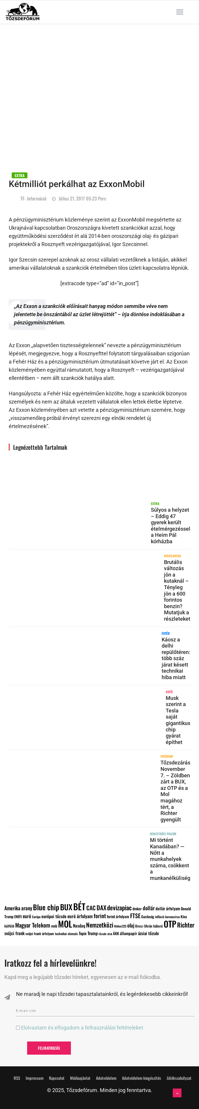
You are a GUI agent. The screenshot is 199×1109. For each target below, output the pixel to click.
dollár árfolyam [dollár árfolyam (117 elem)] (168, 908)
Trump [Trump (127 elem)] (93, 933)
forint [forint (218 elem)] (100, 915)
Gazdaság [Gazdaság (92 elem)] (147, 916)
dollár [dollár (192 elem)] (149, 908)
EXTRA (20, 175)
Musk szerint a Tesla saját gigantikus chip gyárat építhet (178, 720)
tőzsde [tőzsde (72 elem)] (103, 933)
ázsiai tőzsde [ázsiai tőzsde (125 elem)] (148, 933)
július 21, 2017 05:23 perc (79, 198)
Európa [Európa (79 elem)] (36, 916)
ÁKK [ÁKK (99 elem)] (116, 933)
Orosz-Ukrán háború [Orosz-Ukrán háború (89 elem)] (149, 926)
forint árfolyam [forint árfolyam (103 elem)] (118, 916)
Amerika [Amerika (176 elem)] (12, 908)
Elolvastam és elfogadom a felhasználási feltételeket (82, 1028)
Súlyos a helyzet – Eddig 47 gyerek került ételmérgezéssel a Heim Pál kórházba (170, 525)
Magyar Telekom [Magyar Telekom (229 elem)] (32, 925)
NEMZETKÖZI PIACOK (163, 833)
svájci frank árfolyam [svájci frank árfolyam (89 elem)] (39, 933)
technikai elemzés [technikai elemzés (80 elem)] (66, 933)
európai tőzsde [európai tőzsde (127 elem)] (54, 916)
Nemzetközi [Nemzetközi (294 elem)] (99, 924)
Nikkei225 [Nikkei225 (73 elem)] (120, 926)
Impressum (34, 1078)
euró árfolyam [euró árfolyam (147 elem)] (80, 916)
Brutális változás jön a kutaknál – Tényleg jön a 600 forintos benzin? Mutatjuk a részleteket (177, 590)
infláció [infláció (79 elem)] (159, 916)
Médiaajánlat (80, 1078)
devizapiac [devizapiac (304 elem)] (119, 907)
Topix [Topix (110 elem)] (83, 933)
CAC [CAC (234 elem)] (91, 908)
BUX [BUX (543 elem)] (66, 906)
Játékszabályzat (179, 1078)
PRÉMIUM (166, 756)
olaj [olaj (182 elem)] (130, 925)
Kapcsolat (56, 1078)
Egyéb (166, 633)
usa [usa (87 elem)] (109, 933)
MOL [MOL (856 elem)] (65, 923)
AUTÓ (169, 691)
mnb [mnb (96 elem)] (54, 926)
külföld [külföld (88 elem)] (9, 926)
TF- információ (33, 198)
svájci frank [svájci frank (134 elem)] (14, 933)
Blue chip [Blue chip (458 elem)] (46, 907)
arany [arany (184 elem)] (26, 908)
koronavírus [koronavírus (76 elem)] (172, 916)
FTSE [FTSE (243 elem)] (135, 915)
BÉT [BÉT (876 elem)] (79, 906)
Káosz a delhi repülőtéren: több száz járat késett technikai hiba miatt (176, 658)
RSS (17, 1078)
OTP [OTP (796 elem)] (170, 924)
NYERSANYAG (172, 555)
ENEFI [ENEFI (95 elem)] (18, 916)
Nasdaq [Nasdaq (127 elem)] (79, 925)
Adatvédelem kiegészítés (141, 1078)
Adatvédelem (106, 1078)
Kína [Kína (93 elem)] (184, 916)
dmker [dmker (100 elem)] (137, 908)
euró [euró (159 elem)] (27, 916)
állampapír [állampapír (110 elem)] (128, 933)
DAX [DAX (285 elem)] (101, 907)
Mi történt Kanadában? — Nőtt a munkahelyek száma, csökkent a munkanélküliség (170, 859)
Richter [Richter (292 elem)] (185, 924)
